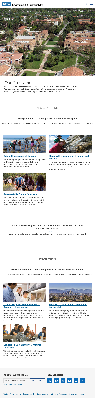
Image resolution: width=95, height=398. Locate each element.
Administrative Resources (57, 394)
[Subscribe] (37, 380)
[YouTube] (69, 383)
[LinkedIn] (63, 383)
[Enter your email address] (16, 380)
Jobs (44, 394)
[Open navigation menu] (91, 4)
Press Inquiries (15, 394)
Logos (82, 394)
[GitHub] (76, 383)
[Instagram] (50, 383)
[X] (82, 383)
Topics (5, 394)
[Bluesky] (56, 383)
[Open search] (86, 5)
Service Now (73, 394)
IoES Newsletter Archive (12, 385)
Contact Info (27, 394)
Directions (37, 394)
